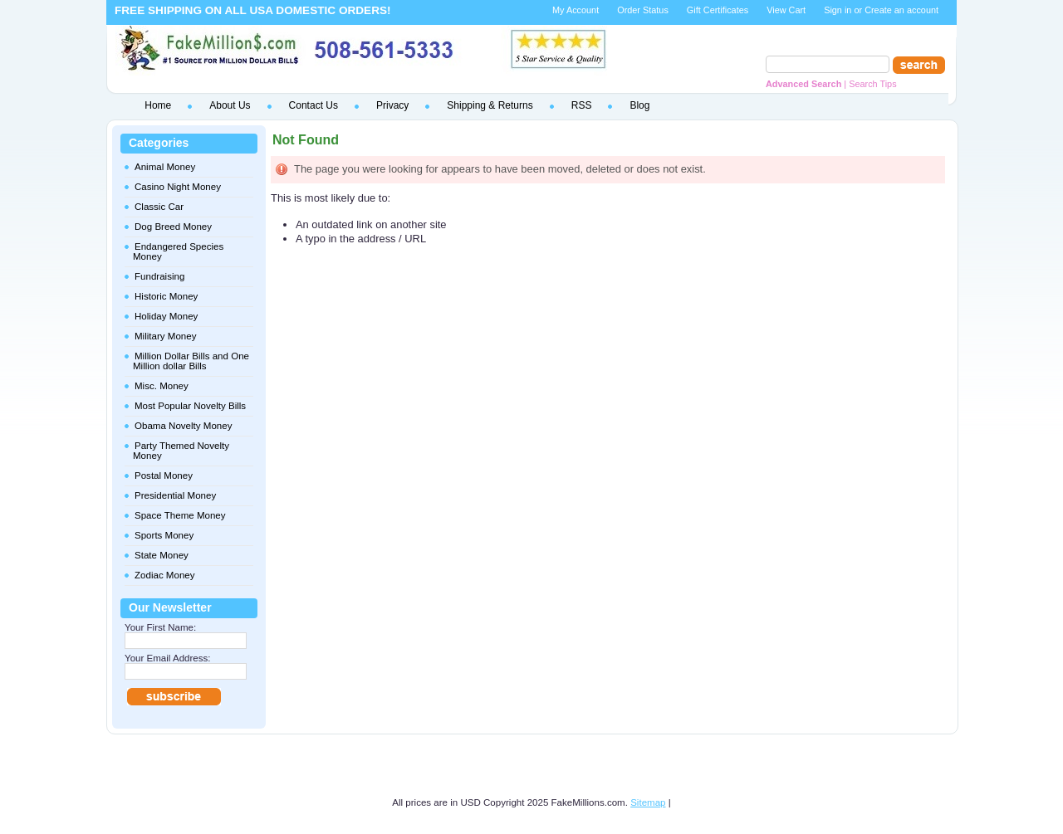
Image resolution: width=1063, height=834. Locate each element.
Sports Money (164, 535)
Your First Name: (160, 627)
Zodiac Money (165, 575)
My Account (575, 10)
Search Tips (872, 84)
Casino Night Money (178, 187)
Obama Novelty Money (183, 426)
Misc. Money (162, 386)
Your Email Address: (168, 658)
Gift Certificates (717, 10)
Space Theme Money (180, 515)
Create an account (901, 10)
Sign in (837, 10)
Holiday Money (166, 316)
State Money (162, 555)
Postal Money (164, 475)
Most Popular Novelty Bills (190, 406)
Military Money (165, 336)
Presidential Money (175, 495)
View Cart (786, 10)
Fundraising (159, 276)
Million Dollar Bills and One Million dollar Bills (191, 361)
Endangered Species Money (178, 251)
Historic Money (166, 296)
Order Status (643, 10)
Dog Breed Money (173, 227)
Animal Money (165, 167)
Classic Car (159, 207)
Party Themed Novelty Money (181, 451)
